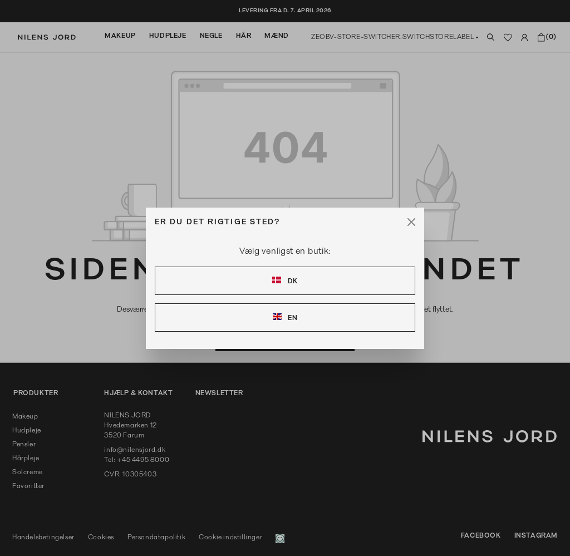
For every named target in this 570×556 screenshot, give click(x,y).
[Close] (411, 222)
